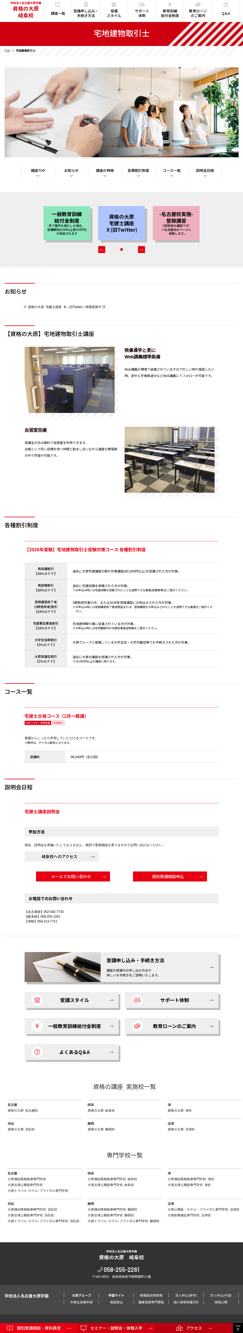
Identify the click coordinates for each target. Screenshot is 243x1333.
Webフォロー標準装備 (38, 722)
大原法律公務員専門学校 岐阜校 (111, 1184)
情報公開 (221, 1302)
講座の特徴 (105, 170)
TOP (7, 50)
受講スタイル (114, 10)
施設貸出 (116, 1302)
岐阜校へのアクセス (59, 856)
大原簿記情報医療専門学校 (27, 1178)
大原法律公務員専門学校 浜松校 (31, 1215)
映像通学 (58, 722)
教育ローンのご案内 (198, 10)
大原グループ (81, 1295)
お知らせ (71, 170)
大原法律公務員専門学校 (25, 1184)
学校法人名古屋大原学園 (25, 10)
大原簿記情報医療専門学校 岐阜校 (112, 1178)
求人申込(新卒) (186, 1295)
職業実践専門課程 (151, 1302)
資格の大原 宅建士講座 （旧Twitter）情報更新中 (64, 307)
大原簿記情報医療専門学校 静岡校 (112, 1209)
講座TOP (38, 170)
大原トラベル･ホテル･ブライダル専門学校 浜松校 (43, 1220)
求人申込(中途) (221, 1295)
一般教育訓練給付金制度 (66, 1026)
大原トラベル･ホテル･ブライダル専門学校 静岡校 (123, 1220)
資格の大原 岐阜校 (101, 1110)
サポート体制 (142, 10)
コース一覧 (172, 170)
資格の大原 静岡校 (101, 1129)
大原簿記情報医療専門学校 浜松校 (32, 1209)
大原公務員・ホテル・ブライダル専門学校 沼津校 (203, 1209)
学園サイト (116, 1295)
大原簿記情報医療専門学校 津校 (191, 1178)
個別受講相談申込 (168, 876)
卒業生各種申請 (81, 1302)
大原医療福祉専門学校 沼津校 (189, 1215)
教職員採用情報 (151, 1295)
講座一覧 (58, 9)
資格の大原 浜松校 (21, 1129)
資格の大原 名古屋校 (23, 1110)
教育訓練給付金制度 (170, 10)
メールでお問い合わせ (71, 876)
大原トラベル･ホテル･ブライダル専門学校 (38, 1190)
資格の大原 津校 (180, 1110)
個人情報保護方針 (186, 1302)
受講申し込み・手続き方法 (86, 10)
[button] (101, 249)
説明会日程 (205, 170)
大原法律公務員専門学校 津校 (189, 1184)
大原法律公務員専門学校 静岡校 (111, 1215)
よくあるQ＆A (61, 1052)
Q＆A (226, 9)
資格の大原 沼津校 (181, 1129)
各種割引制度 (138, 170)
